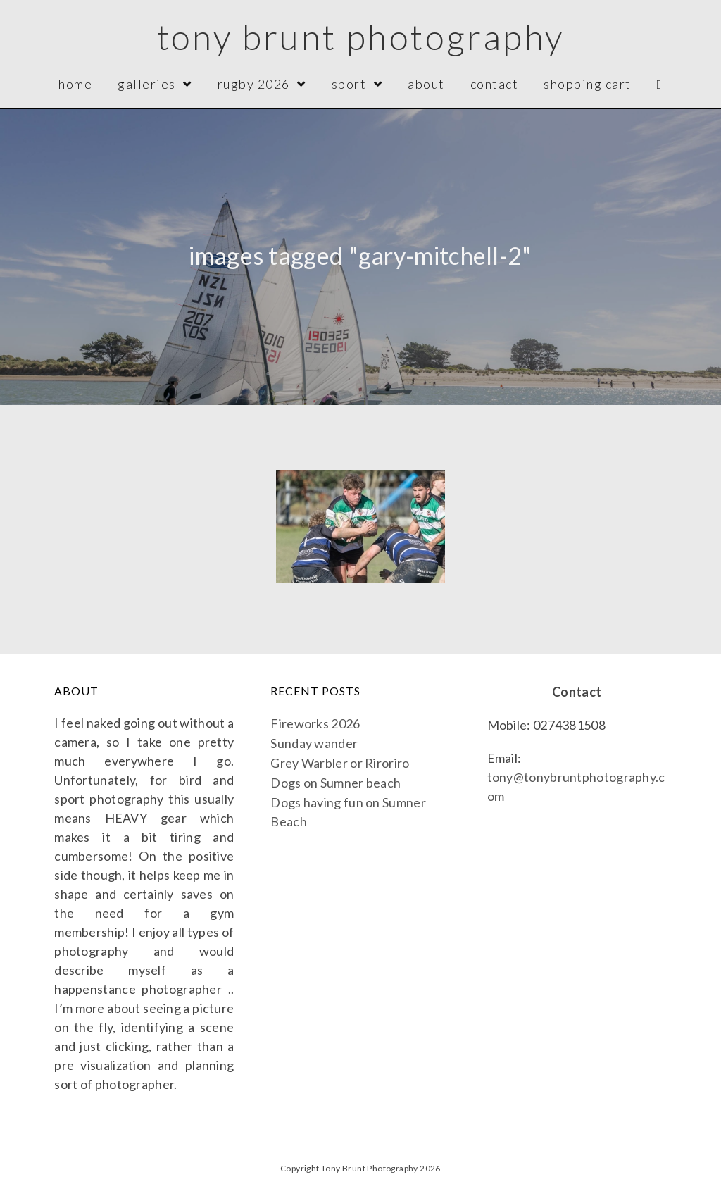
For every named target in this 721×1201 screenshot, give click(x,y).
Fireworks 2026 (315, 723)
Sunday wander (314, 743)
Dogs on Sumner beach (335, 782)
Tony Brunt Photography (361, 36)
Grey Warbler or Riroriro (339, 763)
